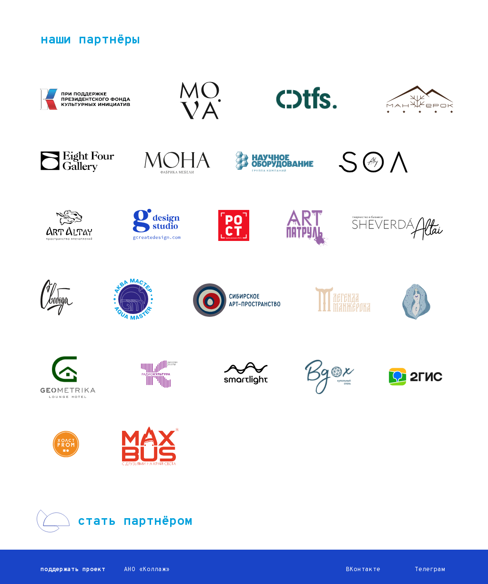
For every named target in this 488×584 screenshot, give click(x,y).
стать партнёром (135, 521)
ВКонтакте (363, 570)
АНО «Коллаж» (147, 570)
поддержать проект (73, 570)
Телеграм (430, 570)
